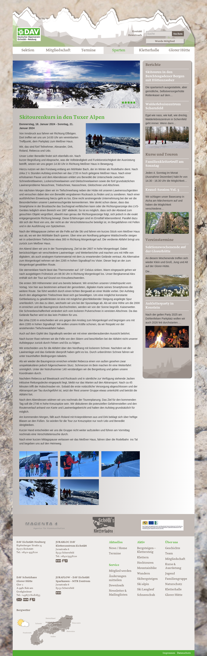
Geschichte (172, 548)
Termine (88, 50)
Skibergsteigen (147, 578)
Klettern (143, 557)
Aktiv (141, 542)
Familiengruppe (176, 578)
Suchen (178, 33)
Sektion (27, 50)
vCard (65, 561)
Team (169, 553)
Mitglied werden (120, 571)
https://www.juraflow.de (58, 593)
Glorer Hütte (179, 50)
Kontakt (137, 31)
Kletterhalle (149, 50)
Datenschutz (184, 653)
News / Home (118, 548)
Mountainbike (147, 568)
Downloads (135, 35)
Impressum (169, 653)
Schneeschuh (146, 595)
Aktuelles (116, 542)
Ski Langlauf (145, 589)
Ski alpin (143, 584)
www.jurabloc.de (58, 561)
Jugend (170, 573)
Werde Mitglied (165, 41)
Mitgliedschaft (58, 50)
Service (114, 565)
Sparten (118, 50)
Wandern (143, 573)
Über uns (171, 542)
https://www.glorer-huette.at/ (26, 600)
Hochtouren (145, 562)
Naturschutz (173, 584)
